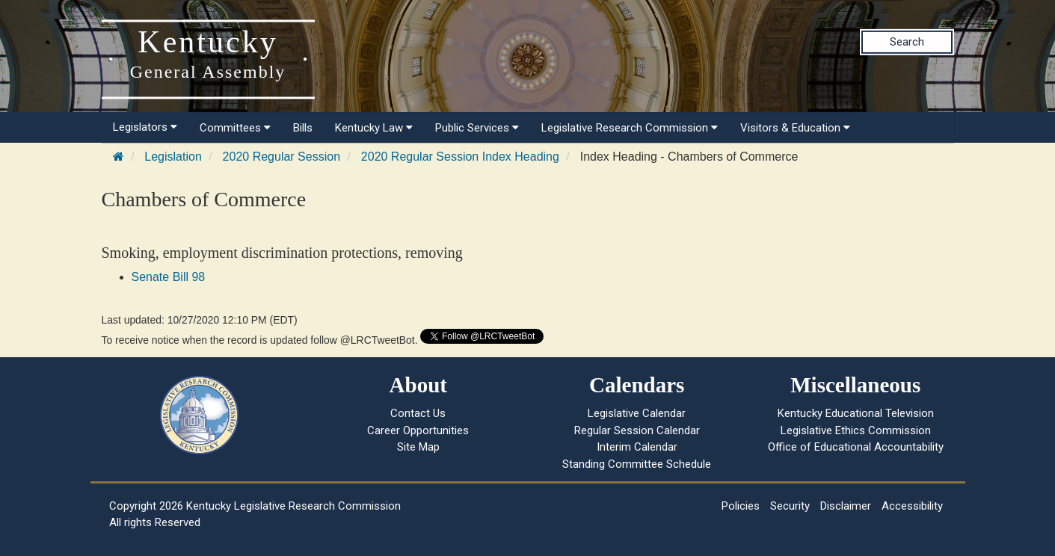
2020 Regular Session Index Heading (460, 156)
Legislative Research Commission (629, 128)
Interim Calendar (637, 447)
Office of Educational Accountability (856, 447)
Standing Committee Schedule (636, 464)
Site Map (418, 447)
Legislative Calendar (637, 413)
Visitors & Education (795, 128)
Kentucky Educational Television (856, 413)
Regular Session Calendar (637, 430)
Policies (741, 506)
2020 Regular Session (281, 156)
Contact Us (418, 413)
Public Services (477, 128)
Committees (235, 128)
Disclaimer (845, 506)
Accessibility (912, 506)
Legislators (145, 127)
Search (907, 42)
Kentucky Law (374, 128)
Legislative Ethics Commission (856, 430)
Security (790, 506)
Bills (303, 128)
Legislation (173, 156)
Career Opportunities (418, 430)
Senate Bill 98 (169, 277)
